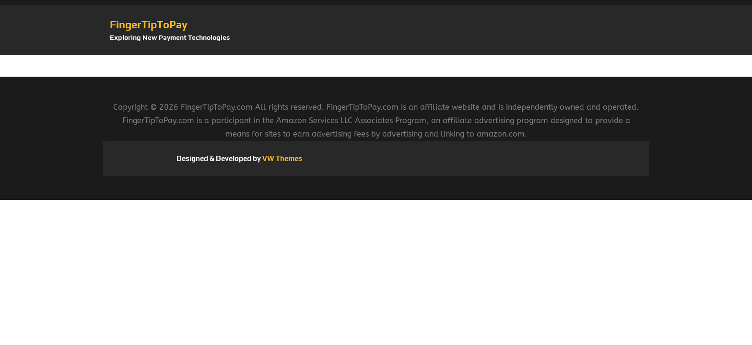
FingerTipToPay (149, 24)
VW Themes (281, 158)
